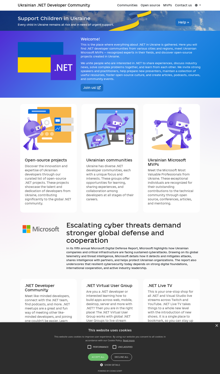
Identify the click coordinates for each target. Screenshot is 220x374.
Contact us (183, 5)
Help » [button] (183, 22)
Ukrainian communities (109, 160)
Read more (129, 340)
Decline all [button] (121, 356)
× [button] (216, 325)
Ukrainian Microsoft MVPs (167, 162)
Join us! (92, 87)
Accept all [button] (98, 356)
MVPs (167, 5)
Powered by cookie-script (110, 371)
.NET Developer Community (39, 287)
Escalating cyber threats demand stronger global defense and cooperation (123, 232)
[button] (110, 365)
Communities (127, 5)
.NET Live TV (160, 285)
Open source (150, 5)
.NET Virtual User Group (109, 285)
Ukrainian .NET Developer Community (54, 5)
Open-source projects (46, 160)
